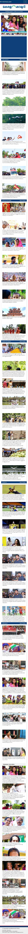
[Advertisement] (14, 47)
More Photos (23, 59)
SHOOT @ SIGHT (6, 341)
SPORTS (4, 482)
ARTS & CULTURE (6, 200)
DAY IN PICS (5, 59)
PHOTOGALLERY (6, 1)
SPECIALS (4, 623)
